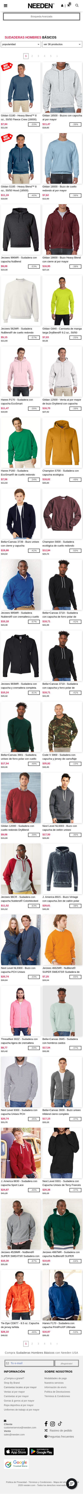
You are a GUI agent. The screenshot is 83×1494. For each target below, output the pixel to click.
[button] (62, 5)
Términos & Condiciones (57, 1396)
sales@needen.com (14, 1434)
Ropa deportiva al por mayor (18, 1405)
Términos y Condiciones (40, 1482)
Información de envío (55, 1387)
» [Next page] (57, 56)
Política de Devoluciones (57, 1391)
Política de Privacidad (16, 1482)
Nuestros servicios (54, 1383)
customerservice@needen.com (20, 1427)
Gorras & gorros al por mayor (19, 1400)
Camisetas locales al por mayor (20, 1387)
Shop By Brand (12, 1383)
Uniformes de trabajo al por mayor (21, 1409)
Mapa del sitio (60, 1482)
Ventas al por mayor (14, 1391)
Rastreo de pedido (61, 1430)
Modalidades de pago (56, 1378)
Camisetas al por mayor (16, 1396)
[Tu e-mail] (29, 1363)
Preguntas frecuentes (61, 1436)
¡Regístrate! (66, 1363)
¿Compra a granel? (14, 1378)
